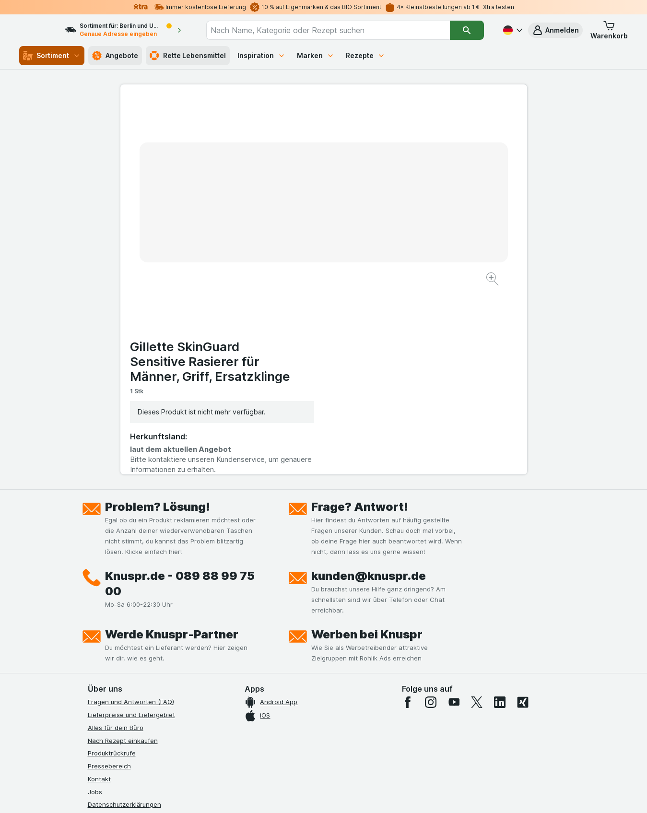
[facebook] (407, 512)
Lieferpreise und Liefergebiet (131, 525)
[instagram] (430, 512)
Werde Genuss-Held (118, 653)
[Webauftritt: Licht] (318, 793)
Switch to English (341, 754)
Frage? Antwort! (359, 317)
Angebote (115, 55)
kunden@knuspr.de (368, 386)
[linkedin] (500, 512)
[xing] (523, 512)
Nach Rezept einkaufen (123, 550)
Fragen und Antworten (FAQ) (131, 512)
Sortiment (52, 55)
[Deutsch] (511, 30)
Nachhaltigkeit (109, 666)
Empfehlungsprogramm (122, 679)
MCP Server (105, 691)
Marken (315, 55)
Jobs (95, 601)
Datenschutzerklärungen (124, 614)
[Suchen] (467, 30)
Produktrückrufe (112, 563)
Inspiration (261, 55)
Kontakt (99, 589)
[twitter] (476, 512)
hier (248, 730)
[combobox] (337, 30)
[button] (555, 30)
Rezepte (365, 55)
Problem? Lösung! (157, 317)
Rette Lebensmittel (188, 55)
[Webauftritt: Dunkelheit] (367, 793)
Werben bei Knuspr (367, 444)
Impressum (104, 640)
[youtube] (453, 512)
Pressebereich (109, 576)
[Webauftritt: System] (275, 793)
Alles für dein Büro (115, 538)
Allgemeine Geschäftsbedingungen (140, 627)
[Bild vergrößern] (290, 250)
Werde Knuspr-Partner (171, 444)
